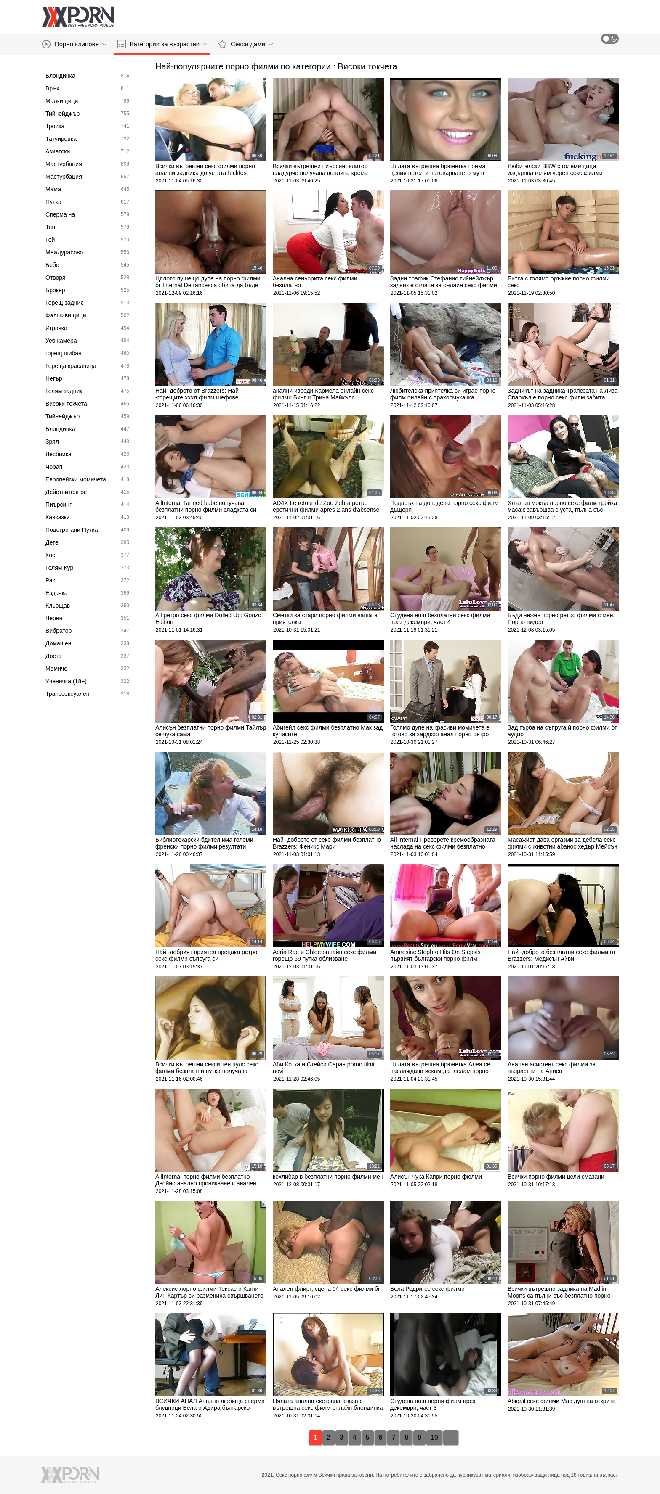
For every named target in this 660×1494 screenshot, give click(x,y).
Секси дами (245, 44)
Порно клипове (74, 44)
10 (434, 1437)
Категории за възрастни (162, 44)
